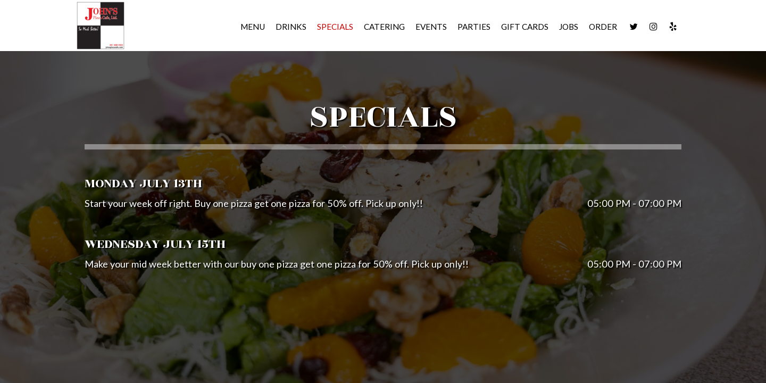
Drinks (291, 26)
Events (431, 26)
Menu (252, 26)
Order (603, 26)
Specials (335, 26)
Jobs (568, 26)
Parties (473, 26)
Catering (384, 26)
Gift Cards (524, 26)
